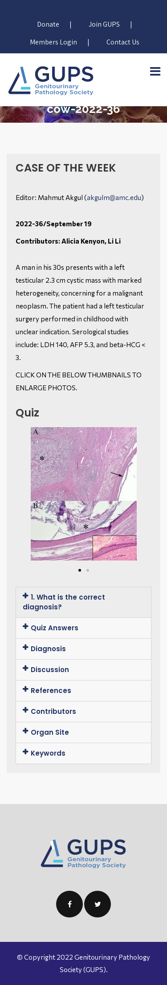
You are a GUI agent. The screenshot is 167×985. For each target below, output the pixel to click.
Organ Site (50, 732)
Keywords (48, 753)
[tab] (83, 602)
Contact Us (122, 42)
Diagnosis (48, 648)
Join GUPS (104, 24)
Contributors (53, 711)
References (51, 690)
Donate (48, 24)
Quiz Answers (54, 628)
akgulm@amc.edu (114, 197)
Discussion (50, 669)
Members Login (53, 42)
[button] (79, 570)
